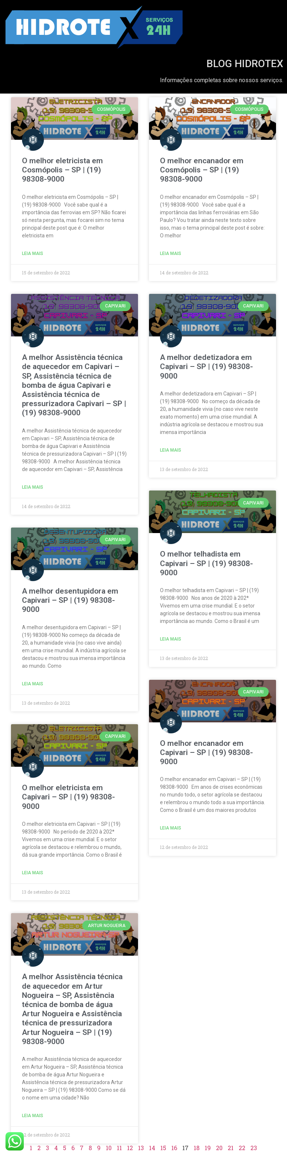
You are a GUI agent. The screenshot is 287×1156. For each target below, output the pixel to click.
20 (219, 1148)
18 (197, 1148)
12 (130, 1148)
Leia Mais (32, 253)
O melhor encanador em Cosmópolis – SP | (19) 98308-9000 (201, 169)
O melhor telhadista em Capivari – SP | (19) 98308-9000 (206, 563)
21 (231, 1148)
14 (152, 1148)
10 (109, 1148)
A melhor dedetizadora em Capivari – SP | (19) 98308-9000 (206, 366)
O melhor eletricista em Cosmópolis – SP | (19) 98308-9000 (62, 169)
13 (141, 1148)
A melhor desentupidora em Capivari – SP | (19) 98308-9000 (70, 600)
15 (163, 1148)
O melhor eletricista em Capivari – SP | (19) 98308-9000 (68, 796)
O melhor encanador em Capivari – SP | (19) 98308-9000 (206, 752)
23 (253, 1148)
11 (119, 1148)
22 (242, 1148)
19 (208, 1148)
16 (174, 1148)
